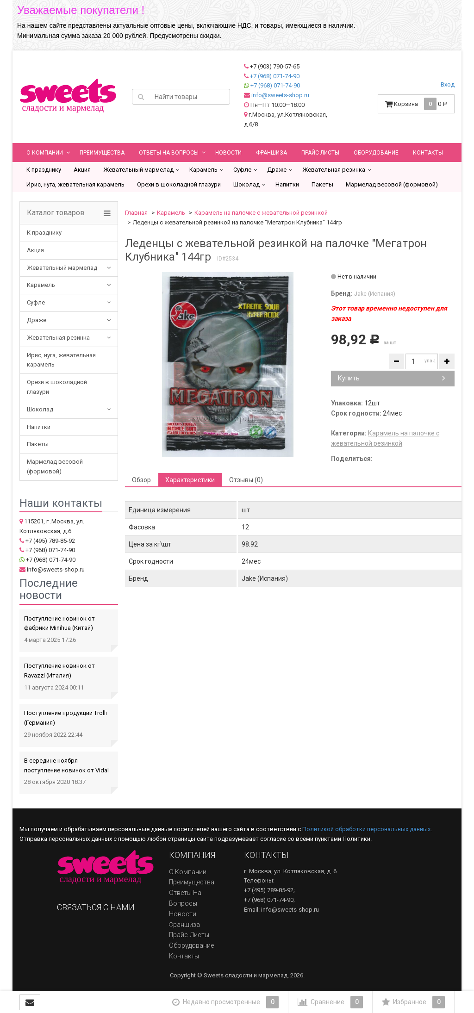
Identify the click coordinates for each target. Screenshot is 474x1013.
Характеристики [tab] (190, 480)
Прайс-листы (320, 152)
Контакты (428, 152)
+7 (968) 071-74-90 (274, 76)
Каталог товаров (56, 213)
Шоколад (246, 184)
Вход (448, 84)
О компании (44, 152)
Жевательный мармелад (138, 169)
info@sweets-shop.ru (280, 95)
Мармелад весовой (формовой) (392, 184)
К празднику (43, 169)
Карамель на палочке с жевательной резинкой (261, 212)
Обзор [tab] (141, 480)
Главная (136, 212)
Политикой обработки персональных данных (366, 829)
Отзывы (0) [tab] (246, 480)
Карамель (203, 169)
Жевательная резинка (333, 169)
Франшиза (271, 152)
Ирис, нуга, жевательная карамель (75, 184)
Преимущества (102, 152)
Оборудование (376, 152)
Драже (277, 169)
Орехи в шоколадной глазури (179, 184)
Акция (82, 169)
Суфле (242, 169)
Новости (228, 152)
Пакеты (322, 184)
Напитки (287, 184)
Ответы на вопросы (169, 152)
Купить (391, 378)
